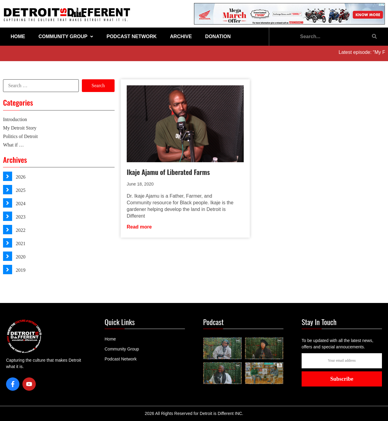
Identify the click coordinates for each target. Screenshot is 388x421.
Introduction (15, 119)
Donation (218, 36)
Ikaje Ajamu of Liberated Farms (168, 172)
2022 (20, 230)
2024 (20, 203)
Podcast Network (131, 36)
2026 (20, 176)
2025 (20, 190)
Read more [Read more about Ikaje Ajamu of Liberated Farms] (139, 226)
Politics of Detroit (20, 136)
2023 (20, 216)
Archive (181, 36)
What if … (13, 144)
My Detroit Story (19, 127)
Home (18, 36)
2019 (20, 270)
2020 (20, 256)
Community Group (65, 36)
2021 (20, 243)
